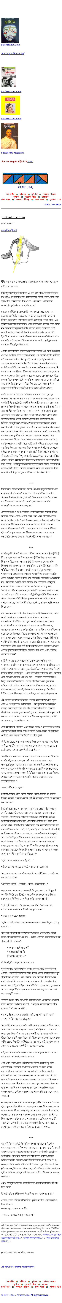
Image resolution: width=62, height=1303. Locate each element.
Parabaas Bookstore (10, 43)
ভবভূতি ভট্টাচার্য (9, 230)
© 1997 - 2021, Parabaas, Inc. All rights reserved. (25, 1295)
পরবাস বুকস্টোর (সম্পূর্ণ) (13, 53)
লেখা (30, 161)
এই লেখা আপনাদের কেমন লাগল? (17, 1267)
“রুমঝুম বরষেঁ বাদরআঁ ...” (33, 1238)
